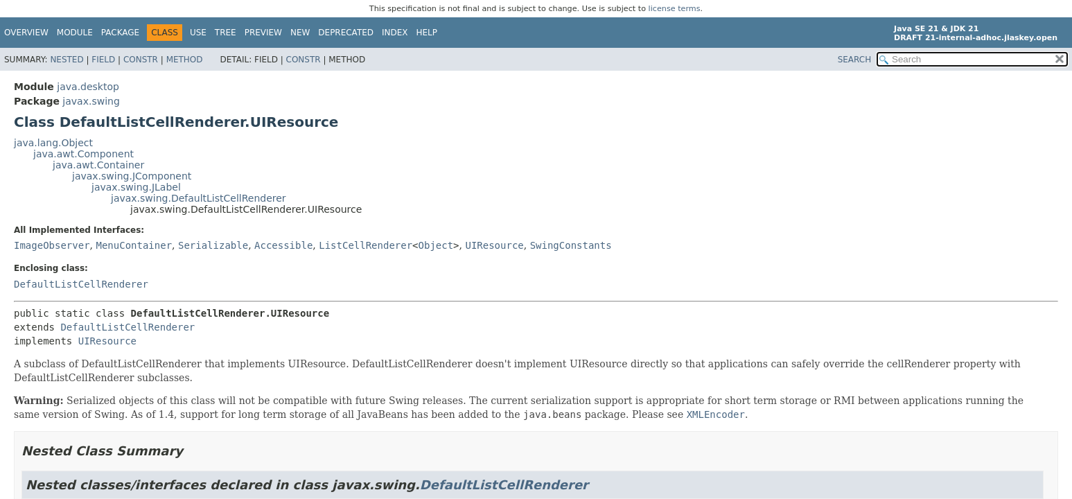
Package (120, 32)
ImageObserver (52, 245)
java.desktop (88, 86)
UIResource (494, 245)
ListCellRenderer (365, 245)
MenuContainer (134, 245)
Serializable (213, 245)
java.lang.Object (53, 142)
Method (184, 59)
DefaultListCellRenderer (81, 284)
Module (75, 32)
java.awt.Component (83, 153)
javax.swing (90, 101)
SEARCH (855, 59)
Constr (140, 59)
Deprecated (346, 32)
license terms (675, 8)
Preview (263, 32)
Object (436, 245)
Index (395, 32)
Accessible (283, 245)
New (300, 32)
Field (103, 59)
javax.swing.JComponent (131, 176)
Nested (66, 59)
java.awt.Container (98, 164)
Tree (225, 32)
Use (198, 32)
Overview (26, 32)
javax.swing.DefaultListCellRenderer (198, 198)
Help (427, 32)
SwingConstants (571, 245)
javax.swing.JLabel (136, 187)
